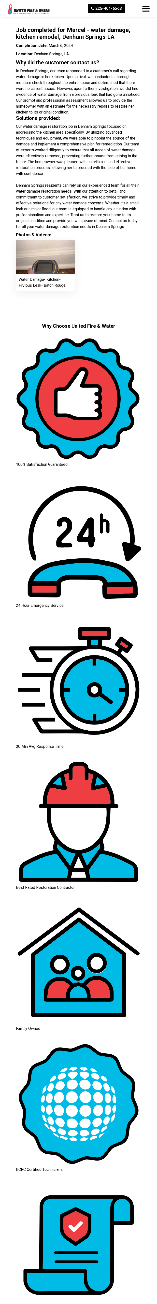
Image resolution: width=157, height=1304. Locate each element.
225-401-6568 (106, 8)
